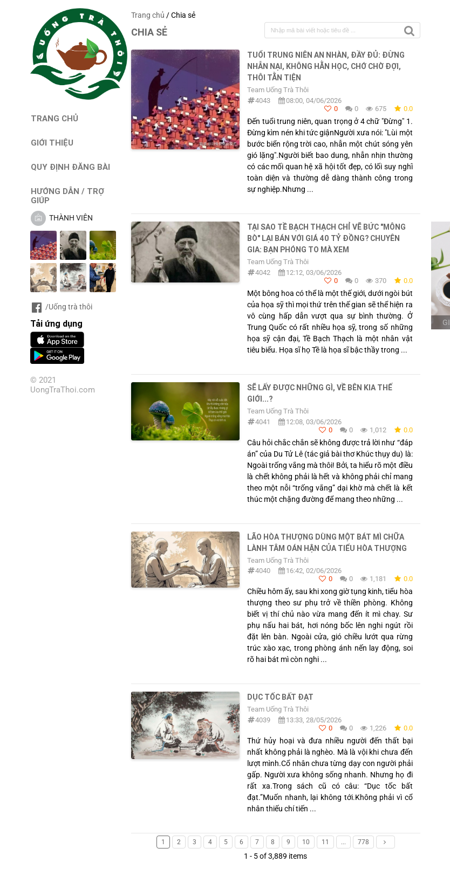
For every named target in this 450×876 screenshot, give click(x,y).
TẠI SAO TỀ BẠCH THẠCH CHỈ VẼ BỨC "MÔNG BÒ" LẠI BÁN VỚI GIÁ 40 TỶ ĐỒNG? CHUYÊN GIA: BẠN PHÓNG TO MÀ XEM (326, 238)
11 (325, 842)
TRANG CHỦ (54, 118)
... (343, 842)
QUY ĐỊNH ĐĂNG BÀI (70, 167)
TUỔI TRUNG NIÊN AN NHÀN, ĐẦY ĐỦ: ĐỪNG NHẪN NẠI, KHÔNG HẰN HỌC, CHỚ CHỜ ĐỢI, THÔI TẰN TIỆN (326, 66)
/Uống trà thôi (61, 306)
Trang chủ (148, 15)
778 (363, 842)
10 (306, 842)
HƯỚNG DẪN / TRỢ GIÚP (67, 195)
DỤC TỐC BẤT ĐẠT (280, 697)
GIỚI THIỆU (52, 142)
